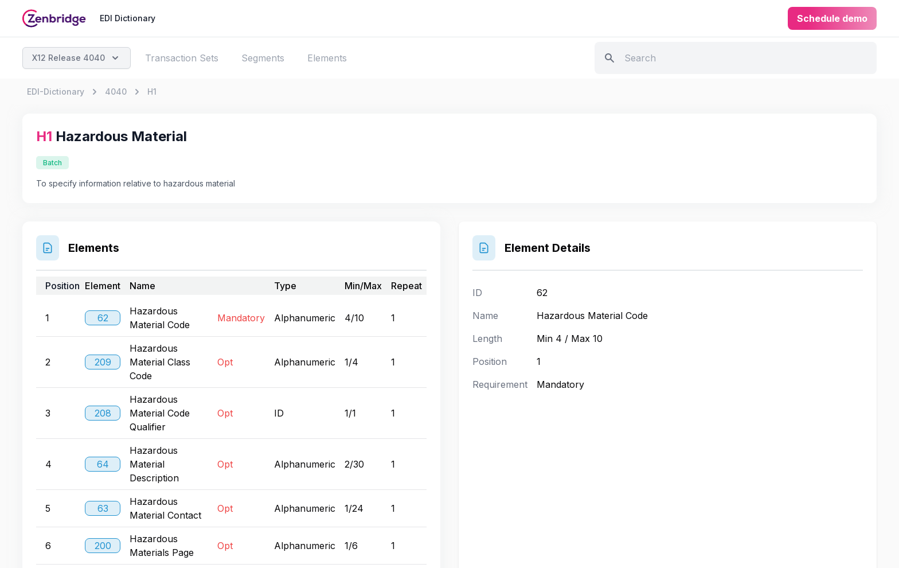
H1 (152, 91)
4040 (116, 91)
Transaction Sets (181, 58)
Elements (327, 58)
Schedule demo (832, 18)
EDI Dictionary (127, 18)
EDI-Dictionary (55, 91)
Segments (262, 58)
